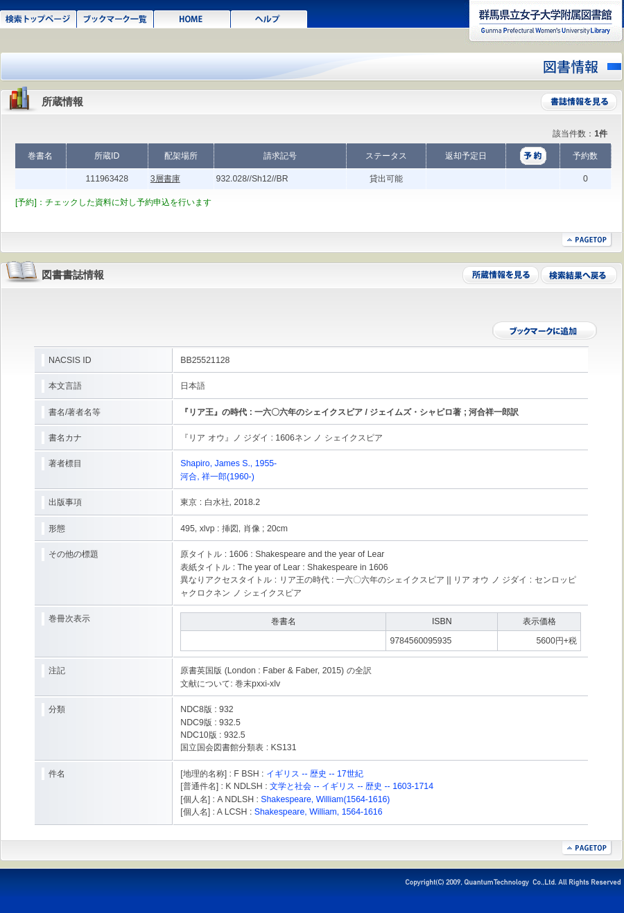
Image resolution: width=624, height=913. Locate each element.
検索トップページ (38, 18)
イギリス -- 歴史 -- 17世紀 (314, 774)
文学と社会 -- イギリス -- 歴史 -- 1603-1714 (351, 786)
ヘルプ (269, 18)
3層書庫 (165, 179)
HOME (192, 18)
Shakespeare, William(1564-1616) (325, 799)
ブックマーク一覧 (115, 18)
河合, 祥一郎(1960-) (217, 476)
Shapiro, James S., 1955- (228, 463)
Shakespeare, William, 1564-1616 (318, 812)
